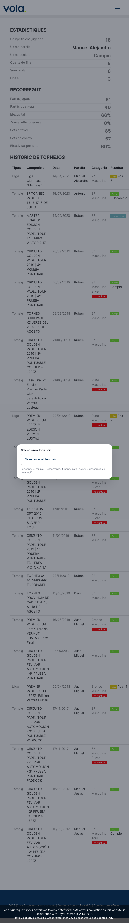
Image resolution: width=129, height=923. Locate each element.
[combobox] (64, 459)
